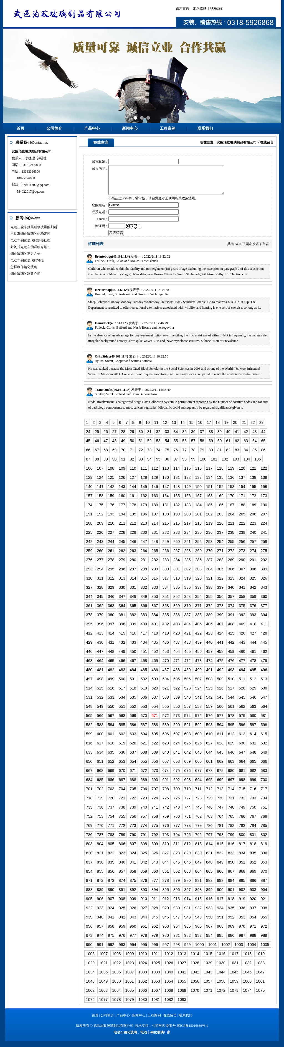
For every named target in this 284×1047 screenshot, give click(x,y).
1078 (116, 1005)
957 (100, 932)
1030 (221, 969)
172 (253, 501)
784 (253, 831)
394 (264, 620)
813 (198, 849)
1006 (90, 959)
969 (231, 932)
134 (209, 483)
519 (144, 694)
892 (133, 895)
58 (202, 446)
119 (231, 474)
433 (133, 648)
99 (193, 465)
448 (111, 657)
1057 (208, 987)
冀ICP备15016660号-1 (192, 1031)
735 (89, 813)
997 (166, 950)
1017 (234, 959)
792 (154, 840)
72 (140, 456)
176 (111, 511)
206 (253, 520)
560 (220, 712)
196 (144, 520)
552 (133, 712)
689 (144, 785)
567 (111, 721)
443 (242, 648)
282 (154, 565)
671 (133, 776)
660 (198, 767)
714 (231, 794)
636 (122, 758)
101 (214, 465)
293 (89, 575)
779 (198, 831)
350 (154, 602)
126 (122, 483)
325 (253, 584)
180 (154, 511)
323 (231, 584)
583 (100, 730)
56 (184, 446)
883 (220, 886)
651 (100, 767)
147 (166, 492)
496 (264, 675)
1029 (208, 969)
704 (122, 794)
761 (187, 822)
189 (253, 511)
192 (100, 520)
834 (242, 859)
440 (209, 648)
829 (187, 859)
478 (253, 666)
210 (111, 529)
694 (198, 785)
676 (187, 776)
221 (231, 529)
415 (122, 639)
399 (133, 630)
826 (154, 859)
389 (209, 620)
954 (253, 923)
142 (111, 492)
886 (253, 886)
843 (154, 868)
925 (122, 914)
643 (198, 758)
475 (220, 666)
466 (122, 666)
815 (220, 849)
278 (111, 565)
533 (111, 703)
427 (253, 639)
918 (231, 904)
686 (111, 785)
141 (100, 492)
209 (100, 529)
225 (89, 538)
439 (198, 648)
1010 (142, 959)
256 (242, 547)
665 (253, 767)
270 (209, 556)
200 (187, 520)
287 (209, 565)
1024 (142, 969)
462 (264, 657)
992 (111, 950)
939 (89, 923)
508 (209, 685)
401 (154, 630)
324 (242, 584)
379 (100, 620)
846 (187, 868)
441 (220, 648)
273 (242, 556)
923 (100, 914)
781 (220, 831)
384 (154, 620)
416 (133, 639)
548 (89, 712)
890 (111, 895)
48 (114, 446)
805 (111, 849)
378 (89, 620)
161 (133, 501)
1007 (103, 959)
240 (253, 538)
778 (187, 831)
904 (264, 895)
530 (264, 694)
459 (231, 657)
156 (264, 492)
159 (111, 501)
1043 (208, 978)
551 (122, 712)
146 (154, 492)
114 (176, 474)
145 (144, 492)
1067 (155, 996)
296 (122, 575)
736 (100, 813)
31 (149, 437)
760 (176, 822)
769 (89, 831)
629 (231, 749)
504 (166, 685)
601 (111, 740)
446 (89, 657)
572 (166, 721)
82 (228, 456)
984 (209, 941)
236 (209, 538)
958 (111, 932)
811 (176, 849)
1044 (221, 978)
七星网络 (158, 1031)
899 (209, 895)
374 (231, 611)
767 (253, 822)
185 (209, 511)
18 (217, 428)
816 (231, 849)
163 (154, 501)
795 (187, 840)
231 (154, 538)
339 (220, 593)
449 (122, 657)
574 (187, 721)
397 (111, 630)
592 (198, 730)
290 (242, 565)
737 (111, 813)
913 (176, 904)
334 (166, 593)
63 (246, 446)
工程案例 (167, 128)
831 (209, 859)
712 (209, 794)
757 (144, 822)
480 (89, 675)
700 (264, 785)
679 (220, 776)
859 (144, 877)
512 (253, 685)
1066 (142, 996)
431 (111, 648)
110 (133, 474)
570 (144, 721)
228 (122, 538)
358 (242, 602)
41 (237, 437)
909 (133, 904)
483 (122, 675)
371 (198, 611)
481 (100, 675)
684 (89, 785)
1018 (247, 959)
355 (209, 602)
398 (122, 630)
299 (154, 575)
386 (176, 620)
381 (122, 620)
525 (209, 694)
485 (144, 675)
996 (154, 950)
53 (158, 446)
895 (166, 895)
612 (231, 740)
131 (176, 483)
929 (166, 914)
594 (220, 730)
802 (264, 840)
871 (89, 886)
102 (225, 465)
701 (89, 794)
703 (111, 794)
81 (219, 456)
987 (242, 941)
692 (176, 785)
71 (132, 456)
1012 (168, 959)
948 (187, 923)
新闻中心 (130, 128)
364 (122, 611)
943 (133, 923)
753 (100, 822)
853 (264, 868)
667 (89, 776)
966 (198, 932)
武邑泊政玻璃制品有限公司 (237, 142)
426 (242, 639)
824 (133, 859)
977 (133, 941)
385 (166, 620)
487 (166, 675)
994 (133, 950)
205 (242, 520)
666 (264, 767)
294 (100, 575)
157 (89, 501)
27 (114, 437)
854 (89, 877)
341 (242, 593)
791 (144, 840)
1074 (247, 996)
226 (100, 538)
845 (176, 868)
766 (242, 822)
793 (166, 840)
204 (231, 520)
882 (209, 886)
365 (133, 611)
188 (242, 511)
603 (133, 740)
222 (242, 529)
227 (111, 538)
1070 (195, 996)
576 (209, 721)
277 (100, 565)
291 (253, 565)
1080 (142, 1005)
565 (89, 721)
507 (198, 685)
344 (89, 602)
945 (154, 923)
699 (253, 785)
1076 (90, 1005)
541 (198, 703)
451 (144, 657)
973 (89, 941)
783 (242, 831)
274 (253, 556)
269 (198, 556)
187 (231, 511)
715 (242, 794)
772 (122, 831)
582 (89, 730)
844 (166, 868)
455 (187, 657)
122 (264, 474)
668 (100, 776)
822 (111, 859)
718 (89, 804)
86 (263, 456)
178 (133, 511)
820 (89, 859)
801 (253, 840)
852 (253, 868)
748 (231, 813)
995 (144, 950)
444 (253, 648)
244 (111, 547)
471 (176, 666)
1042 (195, 978)
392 (242, 620)
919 (242, 904)
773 (133, 831)
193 (111, 520)
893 (144, 895)
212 (133, 529)
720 (111, 804)
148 (176, 492)
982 (187, 941)
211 (122, 529)
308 (253, 575)
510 (231, 685)
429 (89, 648)
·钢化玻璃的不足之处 (25, 254)
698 (242, 785)
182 (176, 511)
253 (209, 547)
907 (111, 904)
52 (149, 446)
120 (242, 474)
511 (242, 685)
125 (111, 483)
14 (182, 428)
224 (264, 529)
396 (100, 630)
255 (231, 547)
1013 (182, 959)
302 (187, 575)
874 (122, 886)
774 (144, 831)
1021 (103, 969)
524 (198, 694)
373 (220, 611)
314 (133, 584)
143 (122, 492)
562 (242, 712)
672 (144, 776)
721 (122, 804)
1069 (182, 996)
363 (111, 611)
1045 (234, 978)
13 (174, 428)
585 (122, 730)
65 (263, 446)
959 (122, 932)
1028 (195, 969)
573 (176, 721)
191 (89, 520)
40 (228, 437)
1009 (129, 959)
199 (176, 520)
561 (231, 712)
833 (231, 859)
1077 (103, 1005)
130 (166, 483)
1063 (103, 996)
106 (89, 474)
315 (144, 584)
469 (154, 666)
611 (220, 740)
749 (242, 813)
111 (144, 474)
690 (154, 785)
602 (122, 740)
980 (166, 941)
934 (220, 914)
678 (209, 776)
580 (253, 721)
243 (100, 547)
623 (166, 749)
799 (231, 840)
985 (220, 941)
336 (187, 593)
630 (242, 749)
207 (264, 520)
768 (264, 822)
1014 (195, 959)
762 (198, 822)
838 (100, 868)
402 (166, 630)
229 (133, 538)
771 (111, 831)
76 (176, 456)
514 (89, 694)
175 (100, 511)
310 (89, 584)
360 (264, 602)
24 (88, 437)
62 (237, 446)
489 (187, 675)
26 (105, 437)
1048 (90, 987)
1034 (90, 978)
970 (242, 932)
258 (264, 547)
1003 (238, 950)
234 (187, 538)
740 (144, 813)
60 (219, 446)
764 (220, 822)
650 (89, 767)
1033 (260, 969)
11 (156, 428)
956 (89, 932)
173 (264, 501)
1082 (168, 1005)
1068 (168, 996)
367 (154, 611)
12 (165, 428)
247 (144, 547)
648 (253, 758)
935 (231, 914)
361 (89, 611)
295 (111, 575)
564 (264, 712)
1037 (129, 978)
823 (122, 859)
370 (187, 611)
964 (176, 932)
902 (242, 895)
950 (209, 923)
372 (209, 611)
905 (89, 904)
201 (198, 520)
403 (176, 630)
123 (89, 483)
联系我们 (217, 8)
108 (111, 474)
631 (253, 749)
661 (209, 767)
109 (122, 474)
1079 (129, 1005)
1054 (168, 987)
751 (264, 813)
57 (193, 446)
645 (220, 758)
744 (187, 813)
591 (187, 730)
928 (154, 914)
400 (144, 630)
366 (144, 611)
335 (176, 593)
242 (89, 547)
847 (198, 868)
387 (187, 620)
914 (187, 904)
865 (209, 877)
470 (166, 666)
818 (253, 849)
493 (231, 675)
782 (231, 831)
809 (154, 849)
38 (211, 437)
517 (122, 694)
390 (220, 620)
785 (264, 831)
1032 (247, 969)
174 (89, 511)
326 (264, 584)
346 (111, 602)
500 (122, 685)
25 (97, 437)
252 (198, 547)
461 (253, 657)
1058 (221, 987)
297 (133, 575)
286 (198, 565)
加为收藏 (199, 8)
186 (220, 511)
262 (122, 556)
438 (187, 648)
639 (154, 758)
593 (209, 730)
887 (264, 886)
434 (144, 648)
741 (154, 813)
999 (187, 950)
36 (193, 437)
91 (123, 465)
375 (242, 611)
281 (144, 565)
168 (209, 501)
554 (154, 712)
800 (242, 840)
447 (100, 657)
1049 (103, 987)
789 (122, 840)
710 (187, 794)
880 (187, 886)
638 (144, 758)
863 (187, 877)
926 (133, 914)
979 (154, 941)
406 (209, 630)
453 (166, 657)
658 (176, 767)
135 (220, 483)
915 (198, 904)
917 (220, 904)
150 (198, 492)
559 (209, 712)
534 (122, 703)
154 (242, 492)
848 (209, 868)
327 (89, 593)
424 (220, 639)
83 (237, 456)
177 (122, 511)
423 (209, 639)
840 (122, 868)
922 (89, 914)
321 (209, 584)
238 (231, 538)
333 (154, 593)
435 (154, 648)
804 (100, 849)
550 (111, 712)
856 (111, 877)
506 (187, 685)
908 (122, 904)
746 (209, 813)
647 (242, 758)
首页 (20, 128)
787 (100, 840)
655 (144, 767)
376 (253, 611)
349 (144, 602)
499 (111, 685)
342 (253, 593)
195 (133, 520)
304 (209, 575)
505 (176, 685)
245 (122, 547)
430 (100, 648)
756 (133, 822)
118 (220, 474)
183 (187, 511)
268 (187, 556)
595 (231, 730)
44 (263, 437)
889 (100, 895)
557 (187, 712)
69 (114, 456)
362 (100, 611)
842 (144, 868)
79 (202, 456)
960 (133, 932)
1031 (234, 969)
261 (111, 556)
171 (242, 501)
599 (89, 740)
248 (154, 547)
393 (253, 620)
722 (133, 804)
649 (264, 758)
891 (122, 895)
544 (231, 703)
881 (198, 886)
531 (89, 703)
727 (187, 804)
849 (220, 868)
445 (264, 648)
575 (198, 721)
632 (264, 749)
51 (140, 446)
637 (133, 758)
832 (220, 859)
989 (264, 941)
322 (220, 584)
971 (253, 932)
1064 (116, 996)
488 (176, 675)
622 (154, 749)
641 (176, 758)
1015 (208, 959)
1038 (142, 978)
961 (144, 932)
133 (198, 483)
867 (231, 877)
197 (154, 520)
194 (122, 520)
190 (264, 511)
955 (264, 923)
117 (209, 474)
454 (176, 657)
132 (187, 483)
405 (198, 630)
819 (264, 849)
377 (264, 611)
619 (122, 749)
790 (133, 840)
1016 (221, 959)
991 (100, 950)
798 (220, 840)
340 (231, 593)
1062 (90, 996)
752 (89, 822)
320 (198, 584)
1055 (182, 987)
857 (122, 877)
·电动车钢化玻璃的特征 (27, 260)
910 (144, 904)
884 (231, 886)
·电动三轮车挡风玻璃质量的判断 (33, 227)
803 (89, 849)
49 (123, 446)
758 (154, 822)
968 (220, 932)
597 (253, 730)
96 (167, 465)
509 (220, 685)
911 (154, 904)
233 (176, 538)
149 (187, 492)
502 (144, 685)
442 (231, 648)
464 (100, 666)
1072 (221, 996)
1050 (116, 987)
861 (166, 877)
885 (242, 886)
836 (264, 859)
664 (242, 767)
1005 (264, 950)
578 (231, 721)
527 (231, 694)
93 (140, 465)
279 (122, 565)
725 (166, 804)
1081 (155, 1005)
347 (122, 602)
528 (242, 694)
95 (158, 465)
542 (209, 703)
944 (144, 923)
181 (166, 511)
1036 (116, 978)
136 (231, 483)
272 (231, 556)
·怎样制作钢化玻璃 (23, 267)
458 (220, 657)
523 (187, 694)
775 (154, 831)
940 (100, 923)
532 (100, 703)
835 (253, 859)
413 (100, 639)
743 (176, 813)
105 (257, 465)
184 (198, 511)
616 (89, 749)
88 (97, 465)
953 (242, 923)
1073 (234, 996)
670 (122, 776)
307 (242, 575)
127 (133, 483)
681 (242, 776)
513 (264, 685)
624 (176, 749)
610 (209, 740)
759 (166, 822)
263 (133, 556)
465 (111, 666)
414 (111, 639)
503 (154, 685)
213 (144, 529)
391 (231, 620)
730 (220, 804)
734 (264, 804)
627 (209, 749)
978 (144, 941)
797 (209, 840)
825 (144, 859)
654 (133, 767)
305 (220, 575)
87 (88, 465)
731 (231, 804)
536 (144, 703)
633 (89, 758)
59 (211, 446)
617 (100, 749)
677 (198, 776)
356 (220, 602)
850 (231, 868)
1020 (90, 969)
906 (100, 904)
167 (198, 501)
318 (176, 584)
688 (133, 785)
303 (198, 575)
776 (166, 831)
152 (220, 492)
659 (187, 767)
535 (133, 703)
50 (132, 446)
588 (154, 730)
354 (198, 602)
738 (122, 813)
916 (209, 904)
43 (254, 437)
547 (264, 703)
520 (154, 694)
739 (133, 813)
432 (122, 648)
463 (89, 666)
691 (166, 785)
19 (226, 428)
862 (176, 877)
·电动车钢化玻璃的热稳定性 (30, 234)
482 (111, 675)
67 (97, 456)
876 (144, 886)
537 (154, 703)
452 (154, 657)
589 (166, 730)
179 (144, 511)
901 (231, 895)
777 (176, 831)
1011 (155, 959)
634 (100, 758)
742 (166, 813)
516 (111, 694)
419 (166, 639)
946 (166, 923)
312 (111, 584)
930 (176, 914)
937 (253, 914)
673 (154, 776)
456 (198, 657)
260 (100, 556)
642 (187, 758)
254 (220, 547)
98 (184, 465)
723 (144, 804)
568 (122, 721)
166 (187, 501)
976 (122, 941)
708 (166, 794)
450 (133, 657)
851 (242, 868)
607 (176, 740)
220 (220, 529)
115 (187, 474)
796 (198, 840)
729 (209, 804)
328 (100, 593)
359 (253, 602)
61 (228, 446)
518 (133, 694)
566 (100, 721)
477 (242, 666)
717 (264, 794)
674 (166, 776)
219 (209, 529)
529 (253, 694)
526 (220, 694)
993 (122, 950)
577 (220, 721)
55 (176, 446)
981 (176, 941)
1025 (155, 969)
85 (254, 456)
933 (209, 914)
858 (133, 877)
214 (154, 529)
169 (220, 501)
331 (133, 593)
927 (144, 914)
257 (253, 547)
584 (111, 730)
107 (100, 474)
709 (176, 794)
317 (166, 584)
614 (253, 740)
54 (167, 446)
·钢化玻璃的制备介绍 (25, 274)
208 (89, 529)
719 (100, 804)
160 (122, 501)
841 (133, 868)
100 (203, 465)
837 (89, 868)
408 (231, 630)
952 (231, 923)
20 (235, 428)
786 (89, 840)
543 (220, 703)
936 (242, 914)
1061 (260, 987)
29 (132, 437)
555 (166, 712)
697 (231, 785)
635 (111, 758)
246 (133, 547)
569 (133, 721)
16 (200, 428)
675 (176, 776)
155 (253, 492)
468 (144, 666)
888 (89, 895)
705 (133, 794)
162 (144, 501)
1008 (116, 959)
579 (242, 721)
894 (154, 895)
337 (198, 593)
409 (242, 630)
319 (187, 584)
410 (253, 630)
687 (122, 785)
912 (166, 904)
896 (176, 895)
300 (166, 575)
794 (176, 840)
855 (100, 877)
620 (133, 749)
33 (167, 437)
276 (89, 565)
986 (231, 941)
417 (144, 639)
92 (132, 465)
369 (176, 611)
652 (111, 767)
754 (111, 822)
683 (264, 776)
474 (209, 666)
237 (220, 538)
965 (187, 932)
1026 (168, 969)
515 (100, 694)
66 (88, 456)
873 (111, 886)
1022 (116, 969)
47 (105, 446)
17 (209, 428)
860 (154, 877)
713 (220, 794)
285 (187, 565)
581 (264, 721)
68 (105, 456)
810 (166, 849)
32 (158, 437)
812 (187, 849)
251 (187, 547)
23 (261, 428)
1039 (155, 978)
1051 (129, 987)
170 (231, 501)
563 (253, 712)
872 (100, 886)
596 (242, 730)
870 (264, 877)
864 (198, 877)
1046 (247, 978)
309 (264, 575)
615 (264, 740)
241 (264, 538)
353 (187, 602)
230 (144, 538)
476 (231, 666)
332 (144, 593)
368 (166, 611)
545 (242, 703)
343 (264, 593)
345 (100, 602)
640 (166, 758)
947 (176, 923)
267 (176, 556)
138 (253, 483)
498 (100, 685)
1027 (182, 969)
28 (123, 437)
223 (253, 529)
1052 (142, 987)
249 (166, 547)
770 (100, 831)
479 (264, 666)
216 (176, 529)
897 (187, 895)
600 (100, 740)
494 (242, 675)
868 (242, 877)
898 (198, 895)
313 (122, 584)
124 (100, 483)
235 (198, 538)
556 (176, 712)
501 (133, 685)
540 (187, 703)
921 (264, 904)
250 (176, 547)
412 (89, 639)
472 (187, 666)
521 (166, 694)
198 (166, 520)
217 (187, 529)
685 (100, 785)
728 (198, 804)
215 (166, 529)
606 (166, 740)
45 (88, 446)
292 (264, 565)
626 (198, 749)
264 (144, 556)
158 (100, 501)
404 (187, 630)
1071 (208, 996)
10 (147, 428)
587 (144, 730)
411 (264, 630)
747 (220, 813)
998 (176, 950)
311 (100, 584)
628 (220, 749)
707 (154, 794)
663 (231, 767)
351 (166, 602)
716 (253, 794)
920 (253, 904)
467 (133, 666)
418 (154, 639)
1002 (225, 950)
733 (253, 804)
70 (123, 456)
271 (220, 556)
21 (244, 428)
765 (231, 822)
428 (264, 639)
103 (236, 465)
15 (191, 428)
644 (209, 758)
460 (242, 657)
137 (242, 483)
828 (176, 859)
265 (154, 556)
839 (111, 868)
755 (122, 822)
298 (144, 575)
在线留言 (101, 142)
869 (253, 877)
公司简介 (54, 128)
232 (166, 538)
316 (154, 584)
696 (220, 785)
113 (166, 474)
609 (198, 740)
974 (100, 941)
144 (133, 492)
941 (111, 923)
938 (264, 914)
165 (176, 501)
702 (100, 794)
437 (176, 648)
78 (193, 456)
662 (220, 767)
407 (220, 630)
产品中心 (92, 128)
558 (198, 712)
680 (231, 776)
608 (187, 740)
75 (167, 456)
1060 (247, 987)
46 (97, 446)
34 (176, 437)
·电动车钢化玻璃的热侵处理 (30, 240)
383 (144, 620)
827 (166, 859)
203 (220, 520)
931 (187, 914)
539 (176, 703)
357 (231, 602)
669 (111, 776)
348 (133, 602)
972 (264, 932)
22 (252, 428)
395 (89, 630)
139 (264, 483)
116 (198, 474)
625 (187, 749)
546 (253, 703)
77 (184, 456)
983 (198, 941)
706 (144, 794)
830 (198, 859)
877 (154, 886)
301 (176, 575)
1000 (199, 950)
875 (133, 886)
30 (140, 437)
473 (198, 666)
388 (198, 620)
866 (220, 877)
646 (231, 758)
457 (209, 657)
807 (133, 849)
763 (209, 822)
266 (166, 556)
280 (133, 565)
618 (111, 749)
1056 (195, 987)
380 (111, 620)
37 (202, 437)
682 (253, 776)
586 (133, 730)
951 (220, 923)
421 (187, 639)
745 (198, 813)
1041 (182, 978)
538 (166, 703)
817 (242, 849)
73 (149, 456)
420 (176, 639)
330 (122, 593)
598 (264, 730)
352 (176, 602)
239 (242, 538)
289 (231, 565)
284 (176, 565)
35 (184, 437)
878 (166, 886)
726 (176, 804)
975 (111, 941)
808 (144, 849)
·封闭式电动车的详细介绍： (30, 247)
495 (253, 675)
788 (111, 840)
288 (220, 565)
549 (100, 712)
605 (154, 740)
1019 (260, 959)
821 (100, 859)
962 (154, 932)
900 (220, 895)
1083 (182, 1005)
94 (149, 465)
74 (158, 456)
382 (133, 620)
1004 (251, 950)
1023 (129, 969)
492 (220, 675)
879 (176, 886)
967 (209, 932)
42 (246, 437)
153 (231, 492)
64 (254, 446)
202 (209, 520)
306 (231, 575)
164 (166, 501)
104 (247, 465)
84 (246, 456)
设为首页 (182, 8)
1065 (129, 996)
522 (176, 694)
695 (209, 785)
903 (253, 895)
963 (166, 932)
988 (253, 941)
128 (144, 483)
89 (105, 465)
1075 (260, 996)
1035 (103, 978)
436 (166, 648)
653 (122, 767)
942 (122, 923)
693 (187, 785)
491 (209, 675)
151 (209, 492)
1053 (155, 987)
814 (209, 849)
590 (176, 730)
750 (253, 813)
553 (144, 712)
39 (219, 437)
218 (198, 529)
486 (154, 675)
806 (122, 849)
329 (111, 593)
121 (253, 474)
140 (89, 492)
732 (242, 804)
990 (89, 950)
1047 (260, 978)
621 (144, 749)
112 (154, 474)
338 (209, 593)
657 (166, 767)
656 (154, 767)
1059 (234, 987)
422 (198, 639)
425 (231, 639)
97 (176, 465)
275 (264, 556)
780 (209, 831)
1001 (212, 950)
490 (198, 675)
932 (198, 914)
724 (154, 804)
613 (242, 740)
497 (89, 685)
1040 (168, 978)
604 (144, 740)
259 (89, 556)
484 (133, 675)
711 (198, 794)
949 (198, 923)
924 (111, 914)
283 (166, 565)
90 (114, 465)
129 (154, 483)
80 (211, 456)
